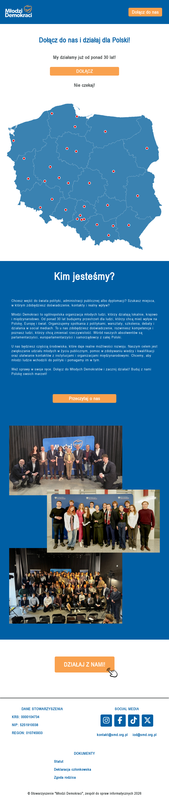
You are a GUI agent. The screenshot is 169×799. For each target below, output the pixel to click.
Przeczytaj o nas (84, 398)
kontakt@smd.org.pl (112, 734)
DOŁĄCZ (84, 71)
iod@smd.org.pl (145, 734)
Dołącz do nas (145, 12)
